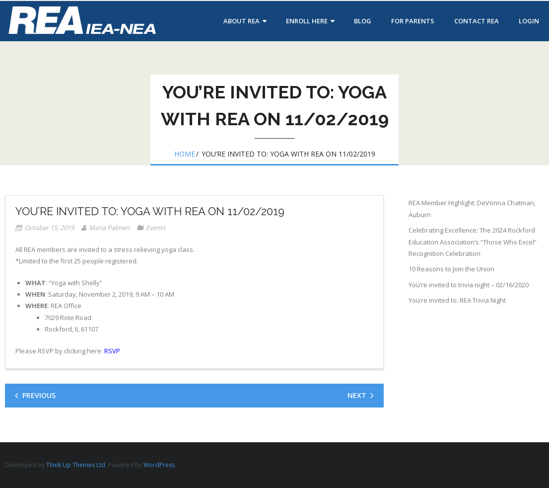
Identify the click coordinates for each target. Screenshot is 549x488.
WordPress (159, 465)
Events (155, 227)
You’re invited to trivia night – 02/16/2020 (469, 284)
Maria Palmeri (109, 227)
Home (184, 154)
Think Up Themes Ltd (75, 465)
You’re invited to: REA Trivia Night (457, 300)
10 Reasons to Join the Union (451, 268)
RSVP (111, 350)
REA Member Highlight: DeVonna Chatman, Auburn (472, 208)
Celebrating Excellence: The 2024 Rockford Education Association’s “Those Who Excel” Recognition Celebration (473, 242)
